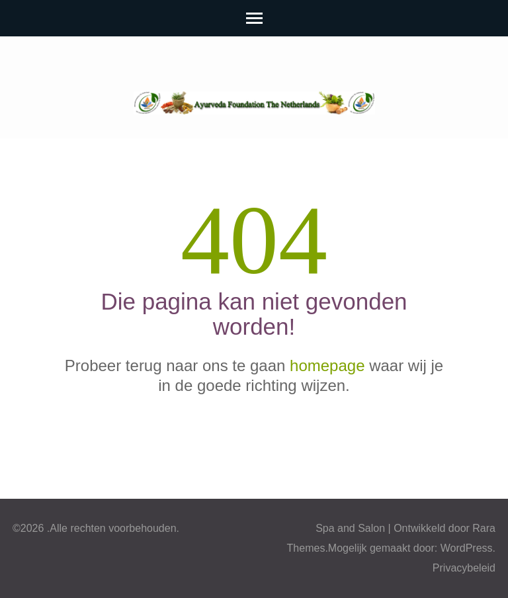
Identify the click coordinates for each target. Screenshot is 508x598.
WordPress (467, 548)
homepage (327, 365)
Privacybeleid (464, 568)
